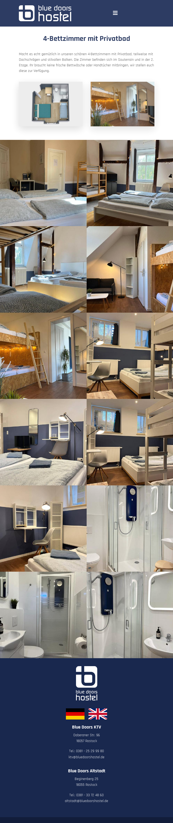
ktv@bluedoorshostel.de (86, 757)
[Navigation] (115, 13)
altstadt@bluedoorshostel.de (86, 801)
